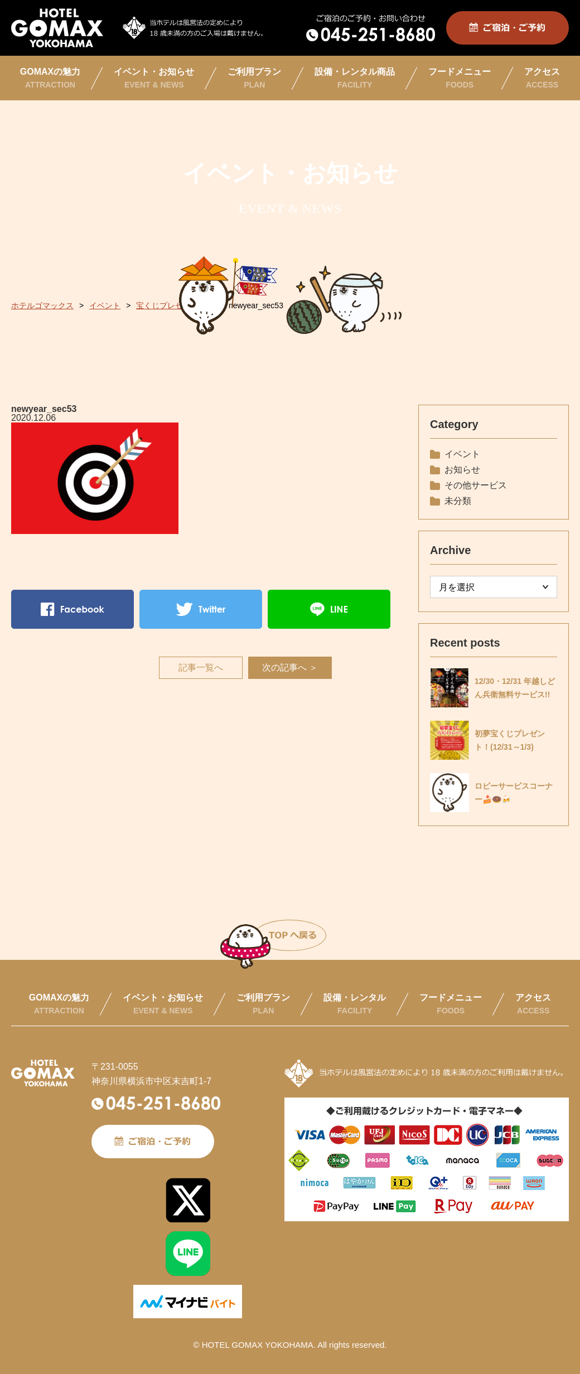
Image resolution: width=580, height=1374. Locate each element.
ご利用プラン (254, 78)
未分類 (457, 501)
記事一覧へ (200, 667)
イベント (462, 454)
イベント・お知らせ (154, 78)
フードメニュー (459, 78)
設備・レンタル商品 (355, 78)
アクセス (542, 78)
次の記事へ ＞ (290, 667)
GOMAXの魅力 (50, 78)
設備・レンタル (354, 1003)
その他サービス (475, 485)
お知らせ (462, 469)
